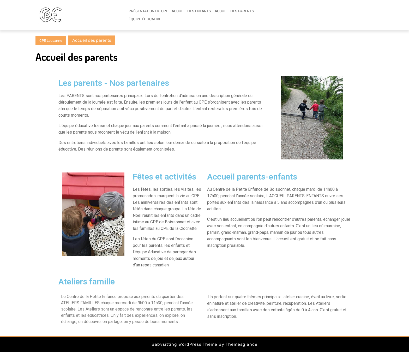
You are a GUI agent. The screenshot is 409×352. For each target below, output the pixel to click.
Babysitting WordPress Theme (184, 344)
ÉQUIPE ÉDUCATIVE (145, 19)
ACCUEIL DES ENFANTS (191, 11)
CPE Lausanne (50, 41)
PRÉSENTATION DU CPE (148, 11)
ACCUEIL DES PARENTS (234, 11)
